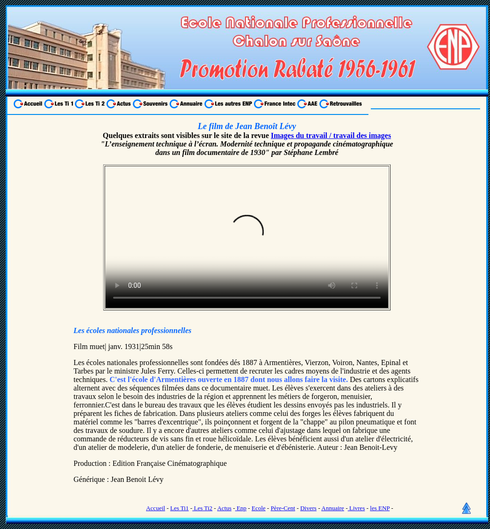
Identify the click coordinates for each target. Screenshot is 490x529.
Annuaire (332, 508)
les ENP (380, 508)
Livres (356, 508)
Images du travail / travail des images (331, 135)
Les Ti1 (179, 508)
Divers (308, 508)
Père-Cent (282, 508)
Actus (224, 508)
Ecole (259, 508)
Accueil (155, 508)
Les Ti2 (202, 508)
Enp (240, 508)
